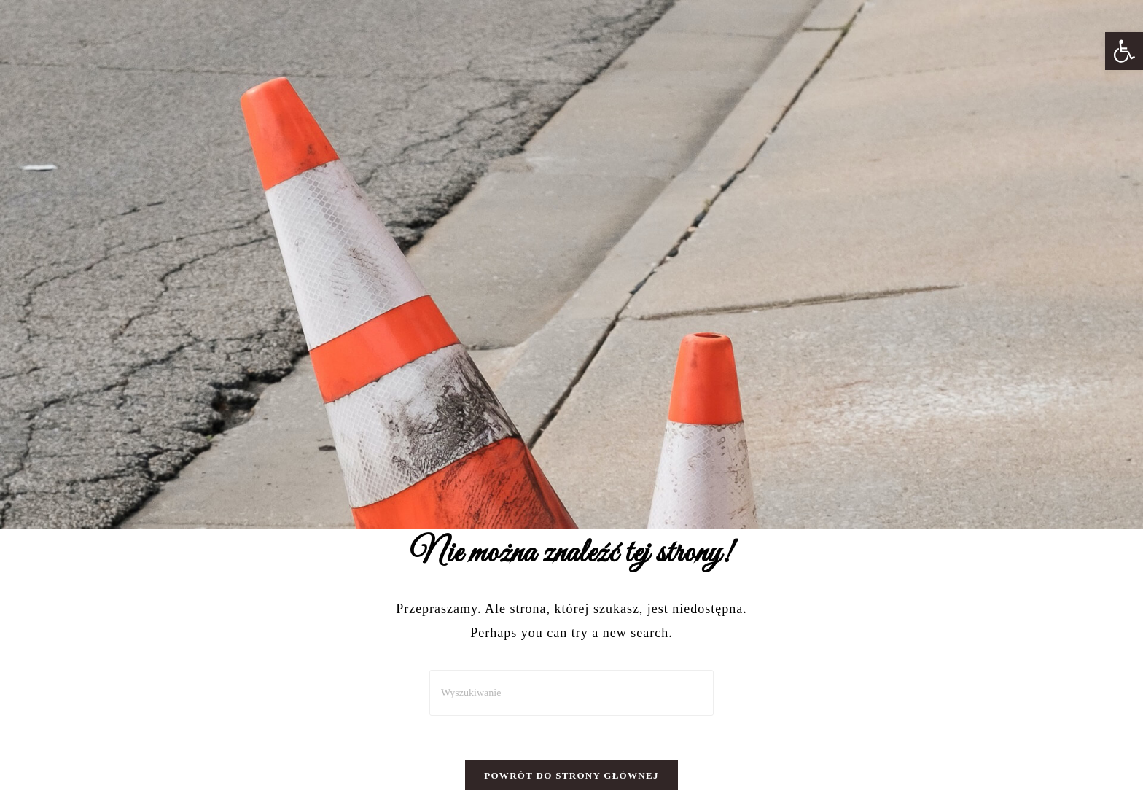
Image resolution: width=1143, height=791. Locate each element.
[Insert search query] (571, 693)
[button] (1124, 51)
